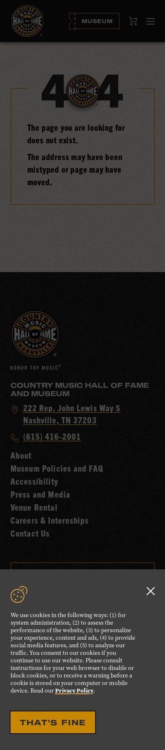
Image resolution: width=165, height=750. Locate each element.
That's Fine (53, 722)
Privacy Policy (74, 691)
